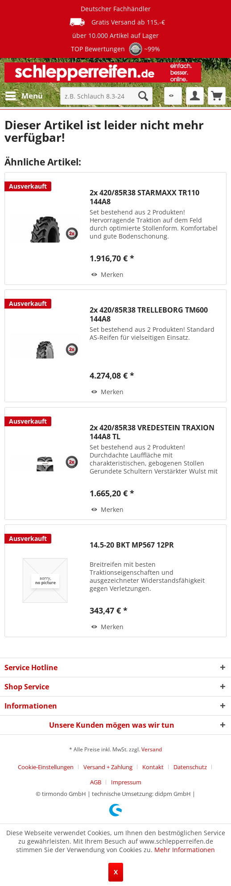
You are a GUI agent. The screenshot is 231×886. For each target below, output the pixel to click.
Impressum (126, 782)
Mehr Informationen (184, 849)
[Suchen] (143, 96)
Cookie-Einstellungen (46, 767)
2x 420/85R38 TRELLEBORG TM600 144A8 (149, 314)
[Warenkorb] (217, 96)
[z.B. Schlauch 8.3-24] (106, 96)
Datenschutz (190, 767)
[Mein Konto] (195, 96)
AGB (95, 782)
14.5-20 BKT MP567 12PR (132, 545)
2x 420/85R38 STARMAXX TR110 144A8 (144, 197)
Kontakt (153, 767)
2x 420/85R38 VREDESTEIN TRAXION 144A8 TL (152, 432)
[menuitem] (23, 96)
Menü (24, 95)
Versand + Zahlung (107, 767)
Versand (151, 749)
